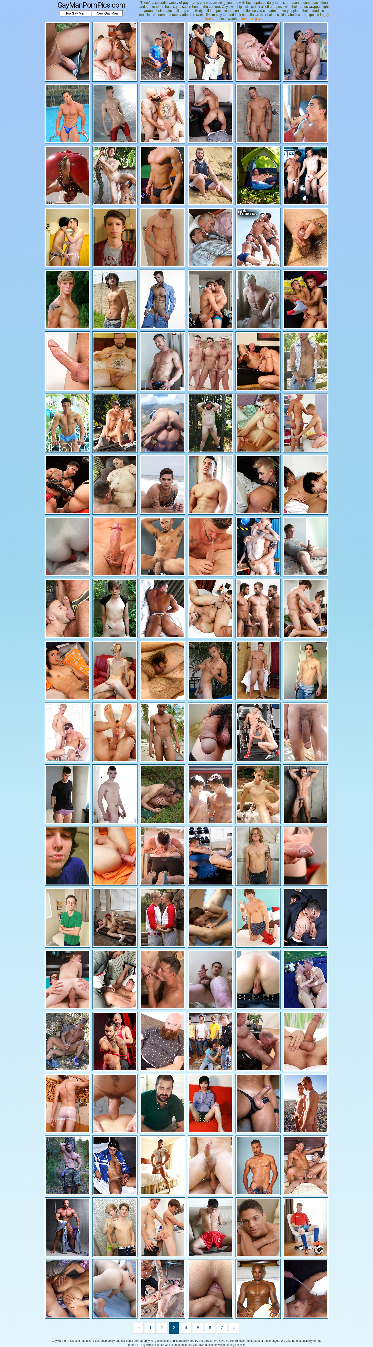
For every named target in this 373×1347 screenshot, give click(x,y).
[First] (138, 1328)
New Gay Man (107, 13)
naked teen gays (250, 19)
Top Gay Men (75, 13)
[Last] (234, 1328)
